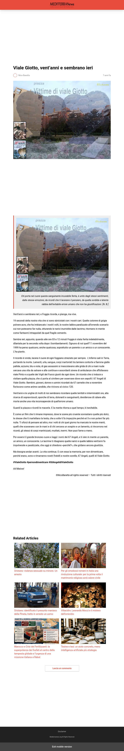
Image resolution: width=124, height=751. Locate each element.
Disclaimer (62, 731)
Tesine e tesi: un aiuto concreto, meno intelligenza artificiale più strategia (83, 634)
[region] (62, 36)
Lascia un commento (62, 668)
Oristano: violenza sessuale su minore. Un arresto (36, 559)
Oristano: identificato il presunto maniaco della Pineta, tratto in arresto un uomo (36, 598)
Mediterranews (62, 4)
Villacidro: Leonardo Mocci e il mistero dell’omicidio (83, 598)
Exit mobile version (62, 746)
